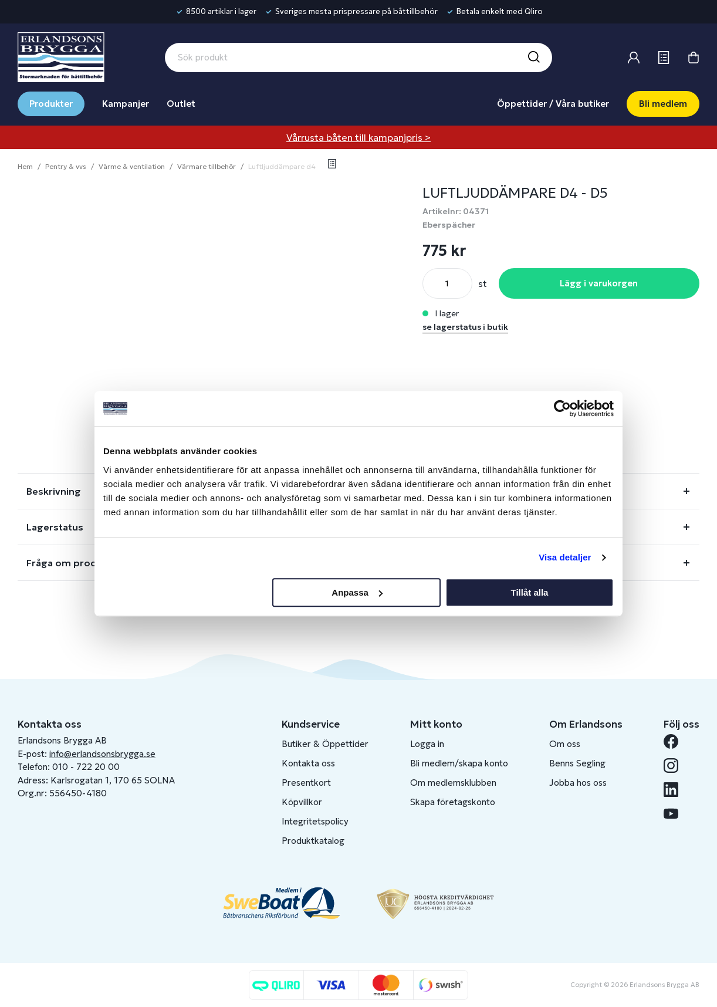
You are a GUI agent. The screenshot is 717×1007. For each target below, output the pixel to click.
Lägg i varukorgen (599, 283)
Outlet (181, 103)
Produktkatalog (313, 840)
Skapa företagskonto (452, 801)
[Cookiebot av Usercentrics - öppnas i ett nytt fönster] (562, 408)
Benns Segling (577, 763)
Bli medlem (663, 103)
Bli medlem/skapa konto (459, 763)
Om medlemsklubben (453, 782)
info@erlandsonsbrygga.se (102, 753)
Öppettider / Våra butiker (553, 103)
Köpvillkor (302, 801)
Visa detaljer (565, 557)
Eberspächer (448, 224)
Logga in (427, 743)
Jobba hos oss (578, 782)
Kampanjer (125, 103)
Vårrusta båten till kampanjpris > (358, 137)
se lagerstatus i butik (465, 327)
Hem (25, 166)
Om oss (564, 743)
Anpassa (357, 592)
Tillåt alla (529, 592)
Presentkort (306, 782)
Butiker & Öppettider (325, 743)
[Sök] (533, 57)
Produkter (51, 103)
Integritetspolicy (315, 821)
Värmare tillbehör (206, 166)
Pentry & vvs (65, 166)
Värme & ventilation (132, 166)
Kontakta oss (308, 763)
